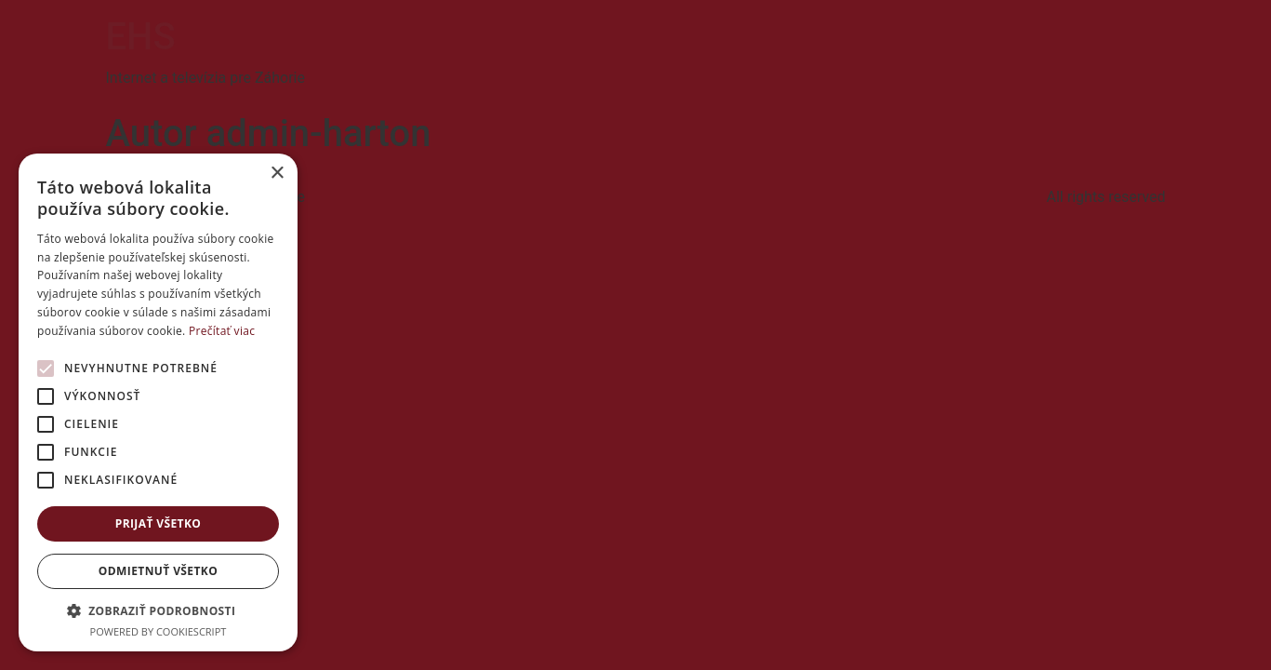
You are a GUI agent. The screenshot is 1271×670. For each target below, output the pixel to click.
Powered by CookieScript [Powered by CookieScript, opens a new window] (158, 631)
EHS (141, 37)
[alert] (158, 402)
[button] (158, 610)
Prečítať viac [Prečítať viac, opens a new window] (222, 331)
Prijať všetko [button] (158, 523)
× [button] (277, 174)
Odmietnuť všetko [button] (158, 571)
